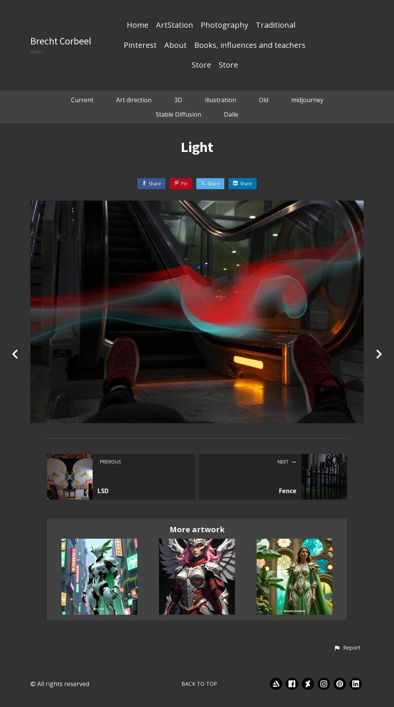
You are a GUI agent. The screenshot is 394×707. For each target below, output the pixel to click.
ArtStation (174, 25)
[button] (347, 648)
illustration (220, 100)
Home (137, 25)
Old (263, 100)
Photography (224, 25)
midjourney (307, 100)
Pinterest (140, 45)
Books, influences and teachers (250, 45)
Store (201, 65)
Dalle (231, 114)
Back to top (199, 683)
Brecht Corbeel (60, 41)
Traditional (275, 25)
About (175, 45)
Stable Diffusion (178, 114)
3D (178, 100)
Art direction (133, 100)
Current (82, 100)
